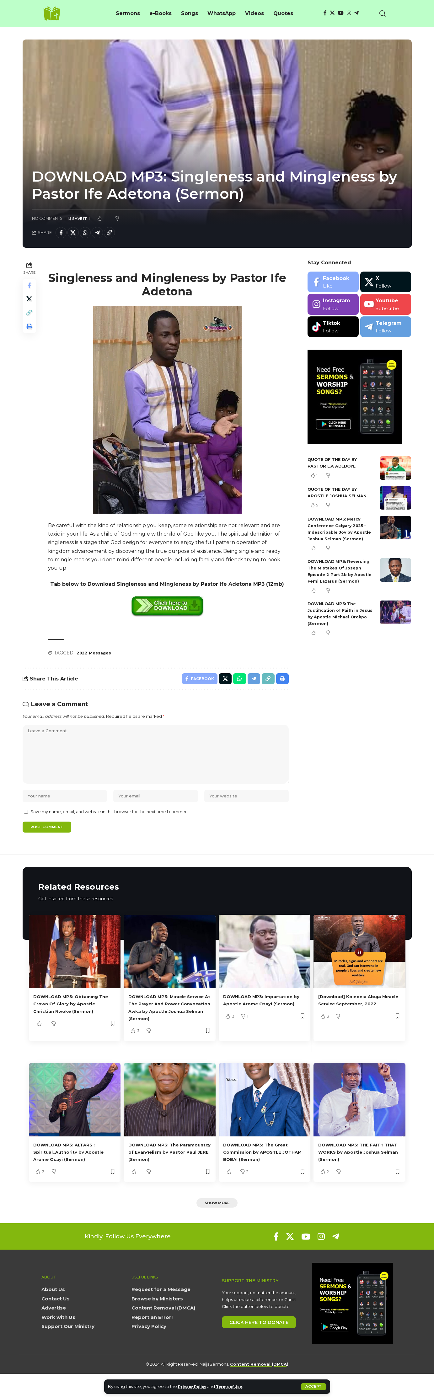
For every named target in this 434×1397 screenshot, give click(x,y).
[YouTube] (340, 13)
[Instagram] (349, 13)
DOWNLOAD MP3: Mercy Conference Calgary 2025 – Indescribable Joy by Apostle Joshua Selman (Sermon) (340, 534)
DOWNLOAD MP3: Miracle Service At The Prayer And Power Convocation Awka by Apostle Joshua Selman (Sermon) (167, 1025)
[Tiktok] (333, 328)
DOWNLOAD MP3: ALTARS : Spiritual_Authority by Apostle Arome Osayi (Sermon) (74, 1173)
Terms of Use (234, 1386)
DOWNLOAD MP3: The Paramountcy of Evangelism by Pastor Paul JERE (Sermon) (168, 1173)
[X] (332, 13)
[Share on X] (75, 233)
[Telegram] (356, 13)
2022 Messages (95, 655)
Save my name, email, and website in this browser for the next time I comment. (110, 825)
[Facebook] (325, 13)
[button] (313, 1386)
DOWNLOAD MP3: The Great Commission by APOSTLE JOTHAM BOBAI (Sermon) (261, 1173)
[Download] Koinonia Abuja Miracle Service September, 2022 (355, 1018)
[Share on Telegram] (102, 233)
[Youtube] (385, 306)
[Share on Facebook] (62, 233)
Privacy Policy (194, 1386)
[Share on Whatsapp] (89, 233)
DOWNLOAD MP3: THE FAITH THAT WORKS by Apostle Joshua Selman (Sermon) (357, 1173)
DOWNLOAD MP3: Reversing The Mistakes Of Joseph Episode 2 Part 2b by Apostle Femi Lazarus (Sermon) (341, 583)
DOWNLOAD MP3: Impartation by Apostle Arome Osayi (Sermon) (263, 1018)
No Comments (47, 218)
